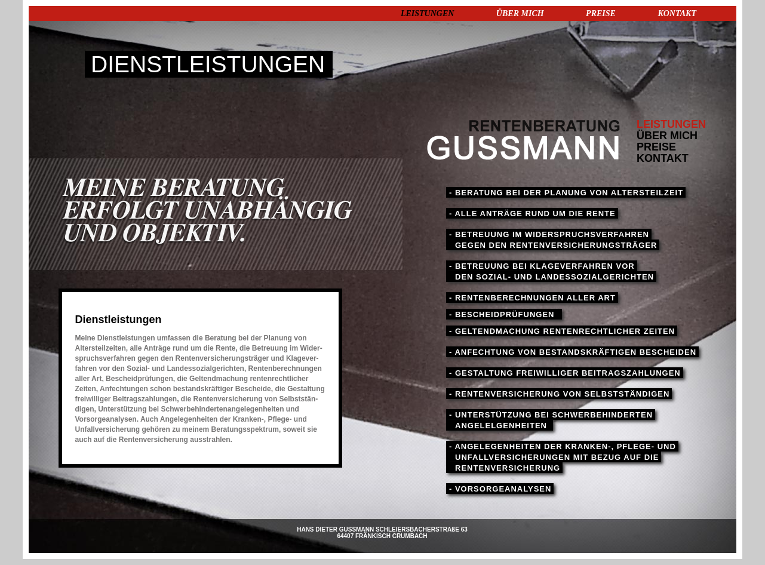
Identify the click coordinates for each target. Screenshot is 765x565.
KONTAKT (677, 13)
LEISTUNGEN (427, 13)
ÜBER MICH (520, 13)
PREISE (601, 13)
